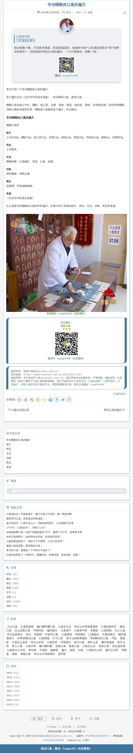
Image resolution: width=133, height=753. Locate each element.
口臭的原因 (94, 381)
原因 (8, 587)
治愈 (8, 596)
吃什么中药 (37, 642)
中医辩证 (38, 630)
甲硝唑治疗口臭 (99, 638)
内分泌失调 (118, 646)
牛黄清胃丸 (108, 634)
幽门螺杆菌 (45, 646)
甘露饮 (94, 630)
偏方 (8, 578)
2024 (9, 681)
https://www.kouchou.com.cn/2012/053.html (53, 374)
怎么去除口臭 (22, 630)
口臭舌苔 (52, 642)
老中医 (62, 654)
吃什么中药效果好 (44, 654)
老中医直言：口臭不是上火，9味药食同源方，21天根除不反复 (40, 523)
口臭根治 (93, 634)
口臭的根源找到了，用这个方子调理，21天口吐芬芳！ (35, 541)
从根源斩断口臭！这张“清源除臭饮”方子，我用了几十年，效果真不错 (44, 532)
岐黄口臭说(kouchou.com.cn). (56, 735)
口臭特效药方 (109, 626)
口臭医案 (44, 638)
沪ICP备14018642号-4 (98, 735)
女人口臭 (120, 630)
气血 (114, 638)
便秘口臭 (25, 654)
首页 (68, 12)
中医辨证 (66, 642)
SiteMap (51, 726)
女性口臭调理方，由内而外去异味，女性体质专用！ (34, 536)
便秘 (14, 654)
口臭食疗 (66, 630)
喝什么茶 (93, 642)
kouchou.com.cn (52, 377)
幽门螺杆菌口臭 (46, 626)
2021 (9, 695)
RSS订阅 (67, 726)
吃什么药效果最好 (76, 638)
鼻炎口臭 (74, 646)
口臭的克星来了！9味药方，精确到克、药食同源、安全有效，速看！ (43, 554)
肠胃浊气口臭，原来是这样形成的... (26, 518)
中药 (8, 574)
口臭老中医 (80, 630)
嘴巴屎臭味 (107, 642)
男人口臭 (17, 646)
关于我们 (81, 726)
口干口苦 (58, 638)
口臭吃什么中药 (16, 650)
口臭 (38, 377)
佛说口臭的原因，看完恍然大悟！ (24, 545)
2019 (9, 704)
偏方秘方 (121, 393)
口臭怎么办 (64, 626)
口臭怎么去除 (20, 642)
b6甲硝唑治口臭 (26, 638)
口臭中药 (31, 646)
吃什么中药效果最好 (86, 626)
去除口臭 (25, 384)
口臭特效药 (109, 381)
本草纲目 (80, 634)
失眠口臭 (60, 646)
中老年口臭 (51, 634)
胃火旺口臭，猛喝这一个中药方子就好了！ (29, 550)
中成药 (43, 650)
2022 (9, 690)
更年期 (32, 650)
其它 (8, 583)
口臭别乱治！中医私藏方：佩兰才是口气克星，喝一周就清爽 (39, 514)
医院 (72, 650)
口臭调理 (66, 634)
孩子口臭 (79, 642)
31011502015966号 (53, 740)
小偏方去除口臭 (20, 409)
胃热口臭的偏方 (113, 409)
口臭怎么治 (88, 646)
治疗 (78, 12)
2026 (9, 672)
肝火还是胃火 (15, 634)
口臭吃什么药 (94, 650)
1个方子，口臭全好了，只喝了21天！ (26, 527)
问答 (8, 605)
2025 (9, 677)
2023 (9, 686)
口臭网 (85, 740)
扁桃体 (54, 650)
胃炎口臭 (104, 646)
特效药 (38, 634)
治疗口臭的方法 (77, 381)
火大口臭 (12, 626)
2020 (9, 699)
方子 (8, 592)
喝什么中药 (111, 650)
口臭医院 (106, 630)
